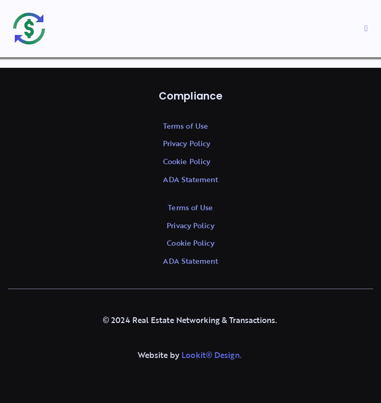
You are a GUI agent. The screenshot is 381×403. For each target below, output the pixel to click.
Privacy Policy (186, 143)
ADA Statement (190, 179)
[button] (366, 28)
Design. (226, 355)
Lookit (194, 355)
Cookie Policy (186, 161)
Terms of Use (185, 125)
